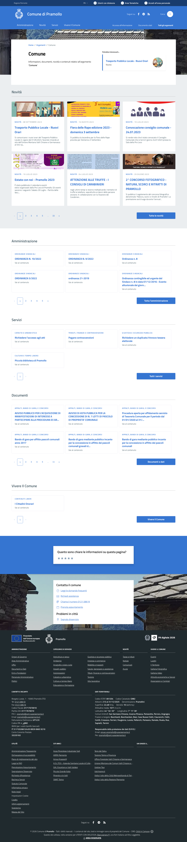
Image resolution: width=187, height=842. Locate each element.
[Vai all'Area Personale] (157, 3)
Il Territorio (155, 664)
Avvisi (125, 668)
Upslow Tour (100, 767)
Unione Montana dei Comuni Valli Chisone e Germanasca (118, 763)
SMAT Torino (58, 779)
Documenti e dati (156, 461)
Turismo (91, 677)
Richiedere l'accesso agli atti (30, 338)
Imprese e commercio (96, 660)
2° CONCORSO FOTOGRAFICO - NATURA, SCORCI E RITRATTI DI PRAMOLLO (146, 184)
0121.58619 (20, 701)
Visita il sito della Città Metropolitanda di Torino (114, 775)
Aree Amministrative (20, 660)
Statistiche (16, 807)
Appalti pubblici (59, 668)
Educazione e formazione (63, 685)
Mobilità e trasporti (95, 664)
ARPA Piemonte (60, 755)
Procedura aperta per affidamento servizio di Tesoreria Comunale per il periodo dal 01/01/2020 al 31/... (144, 416)
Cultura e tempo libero (26, 355)
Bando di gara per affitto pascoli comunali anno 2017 (37, 441)
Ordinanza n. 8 (129, 259)
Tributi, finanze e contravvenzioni (86, 332)
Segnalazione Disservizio (22, 771)
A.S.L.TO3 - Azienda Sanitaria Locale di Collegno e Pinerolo (77, 763)
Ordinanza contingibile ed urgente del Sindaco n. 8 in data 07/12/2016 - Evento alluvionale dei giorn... (144, 281)
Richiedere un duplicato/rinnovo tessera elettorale (143, 339)
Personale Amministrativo (22, 677)
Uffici (14, 664)
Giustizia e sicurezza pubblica (137, 332)
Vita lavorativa (94, 681)
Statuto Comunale (19, 783)
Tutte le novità (156, 215)
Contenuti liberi (23, 498)
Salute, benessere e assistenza (100, 668)
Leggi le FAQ (17, 763)
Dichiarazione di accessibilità (23, 755)
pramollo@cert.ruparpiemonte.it (30, 713)
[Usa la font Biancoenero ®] (104, 3)
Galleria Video (156, 672)
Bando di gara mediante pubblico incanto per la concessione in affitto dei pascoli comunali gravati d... (90, 442)
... (48, 215)
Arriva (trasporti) (60, 759)
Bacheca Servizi (18, 779)
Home (30, 45)
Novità (18, 122)
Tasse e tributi (128, 656)
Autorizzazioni (59, 672)
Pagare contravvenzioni (81, 338)
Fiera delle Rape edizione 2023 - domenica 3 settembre (90, 129)
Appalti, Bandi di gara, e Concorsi (32, 408)
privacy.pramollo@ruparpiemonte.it (115, 732)
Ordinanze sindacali (25, 254)
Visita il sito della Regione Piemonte (109, 779)
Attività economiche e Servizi (163, 677)
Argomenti (40, 45)
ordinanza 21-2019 (78, 278)
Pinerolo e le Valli (60, 775)
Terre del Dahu (101, 751)
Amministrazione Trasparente (24, 751)
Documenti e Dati (19, 668)
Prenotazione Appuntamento (24, 767)
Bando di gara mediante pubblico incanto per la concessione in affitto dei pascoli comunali (144, 442)
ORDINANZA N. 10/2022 (28, 259)
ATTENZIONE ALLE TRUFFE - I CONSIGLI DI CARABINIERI (89, 182)
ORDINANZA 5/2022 (26, 278)
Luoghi (153, 660)
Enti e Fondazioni (19, 672)
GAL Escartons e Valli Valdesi (65, 767)
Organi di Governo (19, 656)
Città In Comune (143, 831)
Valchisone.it (100, 771)
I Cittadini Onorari (24, 504)
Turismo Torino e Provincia (105, 755)
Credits (14, 799)
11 (54, 462)
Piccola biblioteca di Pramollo (30, 360)
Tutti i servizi (156, 376)
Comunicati (127, 664)
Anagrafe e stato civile (62, 664)
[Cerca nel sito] (170, 14)
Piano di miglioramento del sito (24, 759)
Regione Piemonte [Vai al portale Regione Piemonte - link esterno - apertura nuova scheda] (20, 3)
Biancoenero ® (103, 834)
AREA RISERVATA (92, 837)
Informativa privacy (20, 787)
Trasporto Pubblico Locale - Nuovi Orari (127, 61)
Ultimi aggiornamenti (20, 803)
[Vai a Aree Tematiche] (129, 3)
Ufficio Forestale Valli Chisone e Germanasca (113, 759)
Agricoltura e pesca (61, 656)
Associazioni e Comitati (160, 681)
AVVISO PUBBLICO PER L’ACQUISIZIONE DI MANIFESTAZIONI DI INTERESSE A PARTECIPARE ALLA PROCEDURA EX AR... (38, 416)
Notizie (126, 660)
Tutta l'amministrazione (156, 300)
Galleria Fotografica (159, 668)
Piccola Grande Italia (61, 771)
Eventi (153, 656)
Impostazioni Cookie (20, 795)
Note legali (16, 791)
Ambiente (57, 660)
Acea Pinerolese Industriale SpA (66, 751)
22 (54, 215)
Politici (14, 681)
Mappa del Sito (18, 811)
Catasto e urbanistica (26, 332)
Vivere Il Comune (156, 519)
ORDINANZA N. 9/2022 (80, 259)
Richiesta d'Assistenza (21, 775)
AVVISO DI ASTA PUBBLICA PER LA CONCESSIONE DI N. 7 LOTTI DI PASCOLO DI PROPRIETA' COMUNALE (90, 416)
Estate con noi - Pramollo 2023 (34, 179)
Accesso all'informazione (122, 25)
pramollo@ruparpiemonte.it (28, 716)
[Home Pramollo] (38, 14)
